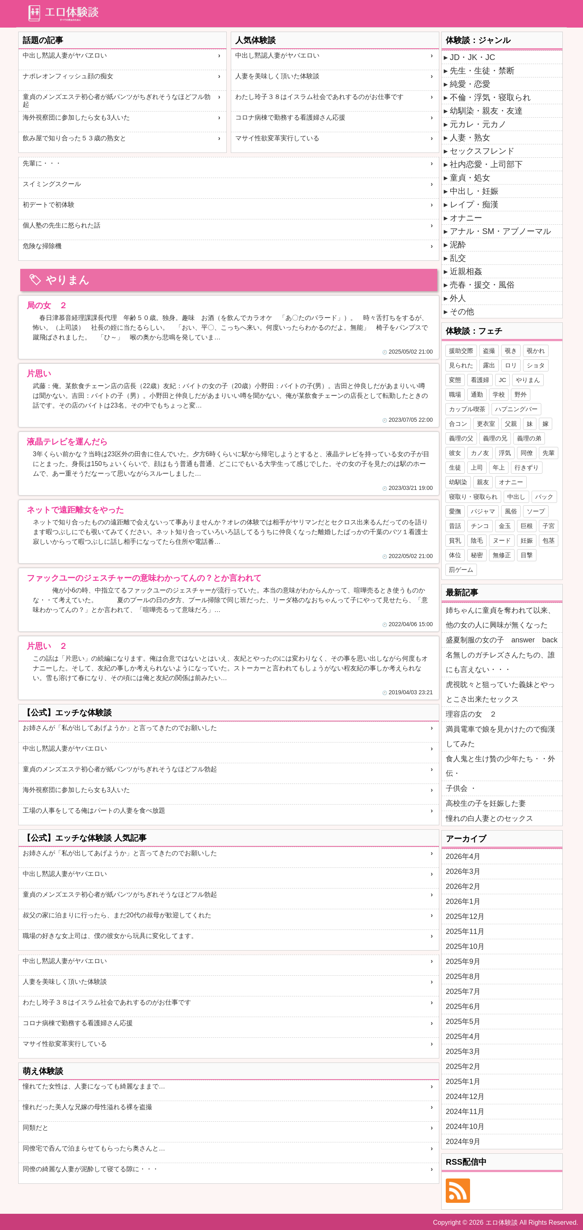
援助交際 (461, 350)
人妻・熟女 (470, 137)
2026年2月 (463, 886)
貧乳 (455, 540)
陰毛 (477, 540)
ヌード (502, 540)
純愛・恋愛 (470, 83)
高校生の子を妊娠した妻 (486, 803)
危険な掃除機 (42, 246)
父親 (511, 423)
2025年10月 (465, 946)
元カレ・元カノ (478, 124)
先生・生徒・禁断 (482, 70)
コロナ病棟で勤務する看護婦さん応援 (290, 117)
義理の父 (461, 438)
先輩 (549, 452)
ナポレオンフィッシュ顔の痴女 (68, 76)
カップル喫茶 (467, 409)
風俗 (511, 511)
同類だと (36, 1127)
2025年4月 (463, 1037)
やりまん (528, 379)
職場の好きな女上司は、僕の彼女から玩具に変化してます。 (110, 935)
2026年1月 (463, 901)
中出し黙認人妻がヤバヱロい (65, 55)
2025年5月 (463, 1021)
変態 (455, 379)
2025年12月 (465, 916)
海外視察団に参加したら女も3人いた (76, 117)
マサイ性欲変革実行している (277, 138)
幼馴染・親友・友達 (486, 110)
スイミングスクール (52, 183)
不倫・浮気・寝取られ (490, 97)
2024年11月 (465, 1112)
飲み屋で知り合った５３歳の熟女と (74, 138)
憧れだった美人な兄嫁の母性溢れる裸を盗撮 (87, 1106)
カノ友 (480, 452)
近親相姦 (466, 271)
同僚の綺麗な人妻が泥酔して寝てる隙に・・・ (91, 1169)
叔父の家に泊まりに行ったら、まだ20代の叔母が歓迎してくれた (117, 915)
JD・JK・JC (472, 57)
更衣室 (486, 423)
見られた (461, 365)
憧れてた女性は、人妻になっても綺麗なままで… (94, 1086)
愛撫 (455, 511)
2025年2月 (463, 1067)
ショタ (536, 365)
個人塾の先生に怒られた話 (61, 225)
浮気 (505, 452)
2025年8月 (463, 976)
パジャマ (483, 511)
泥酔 (458, 244)
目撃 (527, 555)
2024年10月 (465, 1127)
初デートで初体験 (48, 204)
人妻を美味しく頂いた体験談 (277, 76)
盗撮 (489, 350)
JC (502, 379)
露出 (489, 365)
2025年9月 (463, 961)
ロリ (511, 365)
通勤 (477, 394)
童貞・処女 (470, 177)
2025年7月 (463, 991)
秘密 (477, 555)
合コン (458, 423)
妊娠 (527, 540)
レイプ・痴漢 (474, 204)
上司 (477, 467)
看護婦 (480, 379)
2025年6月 (463, 1006)
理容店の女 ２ (471, 714)
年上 (499, 467)
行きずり (527, 467)
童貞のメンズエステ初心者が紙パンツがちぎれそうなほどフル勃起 (117, 100)
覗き (511, 350)
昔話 (455, 525)
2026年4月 (463, 856)
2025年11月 (465, 931)
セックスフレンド (482, 150)
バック (544, 496)
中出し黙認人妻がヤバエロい (277, 55)
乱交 (458, 257)
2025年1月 (463, 1082)
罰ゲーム (461, 569)
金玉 (505, 525)
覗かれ (536, 350)
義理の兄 (495, 438)
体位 (455, 555)
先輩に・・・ (42, 163)
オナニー (466, 217)
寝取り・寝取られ (473, 496)
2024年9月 (463, 1142)
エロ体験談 (501, 1222)
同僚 (527, 452)
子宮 (549, 525)
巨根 (527, 525)
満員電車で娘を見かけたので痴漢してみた (500, 736)
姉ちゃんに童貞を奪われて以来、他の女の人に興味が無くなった (500, 617)
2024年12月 (465, 1097)
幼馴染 (458, 482)
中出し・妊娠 (474, 191)
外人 (458, 298)
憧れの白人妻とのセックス (489, 818)
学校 (499, 394)
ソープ (536, 511)
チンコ (480, 525)
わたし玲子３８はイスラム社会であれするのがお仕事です (319, 96)
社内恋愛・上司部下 (486, 164)
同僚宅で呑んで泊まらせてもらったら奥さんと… (94, 1148)
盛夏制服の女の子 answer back (501, 640)
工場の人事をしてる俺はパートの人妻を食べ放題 (94, 810)
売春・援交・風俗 (482, 284)
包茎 (549, 540)
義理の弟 (529, 438)
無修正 (502, 555)
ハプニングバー (516, 409)
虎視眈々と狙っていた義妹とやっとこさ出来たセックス (500, 691)
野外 (521, 394)
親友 (483, 482)
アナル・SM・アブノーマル (500, 231)
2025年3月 (463, 1052)
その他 (462, 311)
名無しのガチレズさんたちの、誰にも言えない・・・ (500, 662)
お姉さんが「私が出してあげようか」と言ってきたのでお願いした (120, 727)
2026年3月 (463, 871)
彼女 (455, 452)
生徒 (455, 467)
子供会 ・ (461, 788)
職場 (455, 394)
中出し (516, 496)
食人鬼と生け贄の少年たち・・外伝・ (500, 766)
